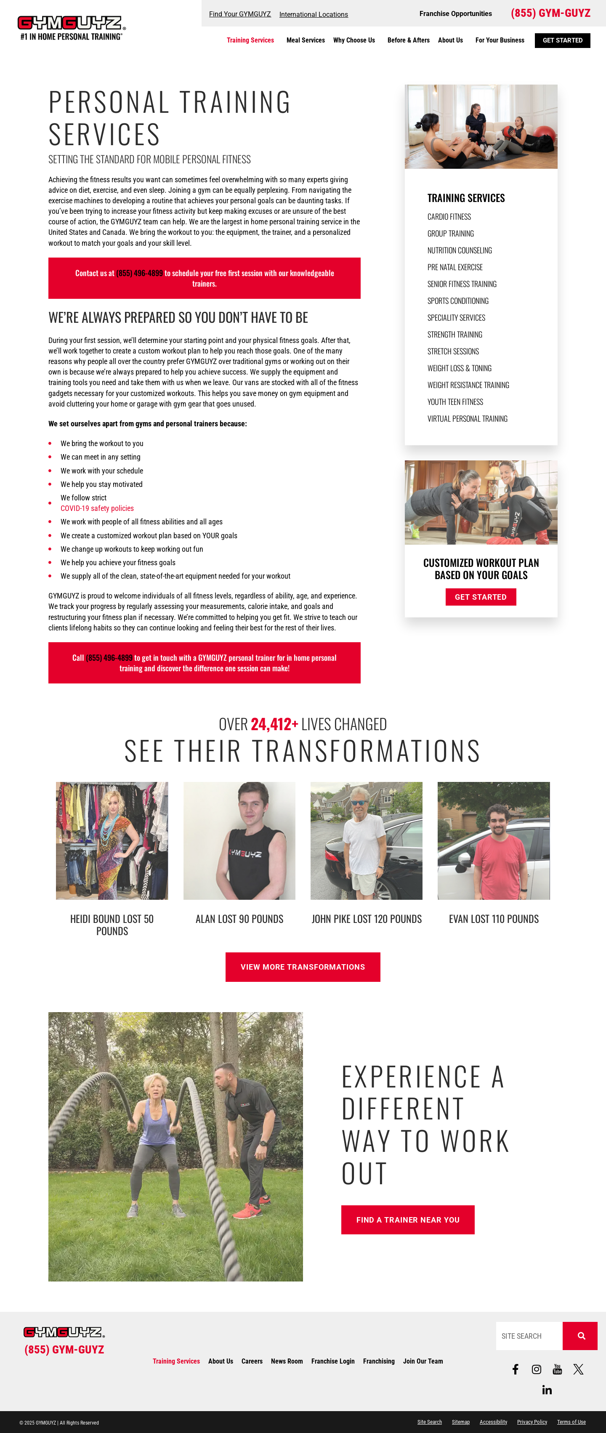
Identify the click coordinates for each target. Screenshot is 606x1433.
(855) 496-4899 (139, 272)
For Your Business (500, 40)
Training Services (252, 40)
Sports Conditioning (458, 300)
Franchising (379, 1361)
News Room (287, 1361)
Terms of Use (571, 1422)
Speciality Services (456, 317)
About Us (452, 40)
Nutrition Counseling (460, 250)
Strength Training (455, 334)
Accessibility (493, 1422)
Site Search (429, 1422)
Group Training (451, 233)
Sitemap (461, 1422)
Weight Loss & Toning (460, 368)
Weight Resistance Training (468, 384)
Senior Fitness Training (462, 283)
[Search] (580, 1336)
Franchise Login (333, 1361)
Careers (252, 1361)
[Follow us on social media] (557, 1369)
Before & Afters (409, 40)
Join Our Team (423, 1361)
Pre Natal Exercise (455, 267)
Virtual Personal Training (468, 418)
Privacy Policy (532, 1422)
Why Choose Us (356, 40)
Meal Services (306, 40)
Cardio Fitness (449, 216)
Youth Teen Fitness (455, 401)
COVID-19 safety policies (97, 508)
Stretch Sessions (453, 351)
